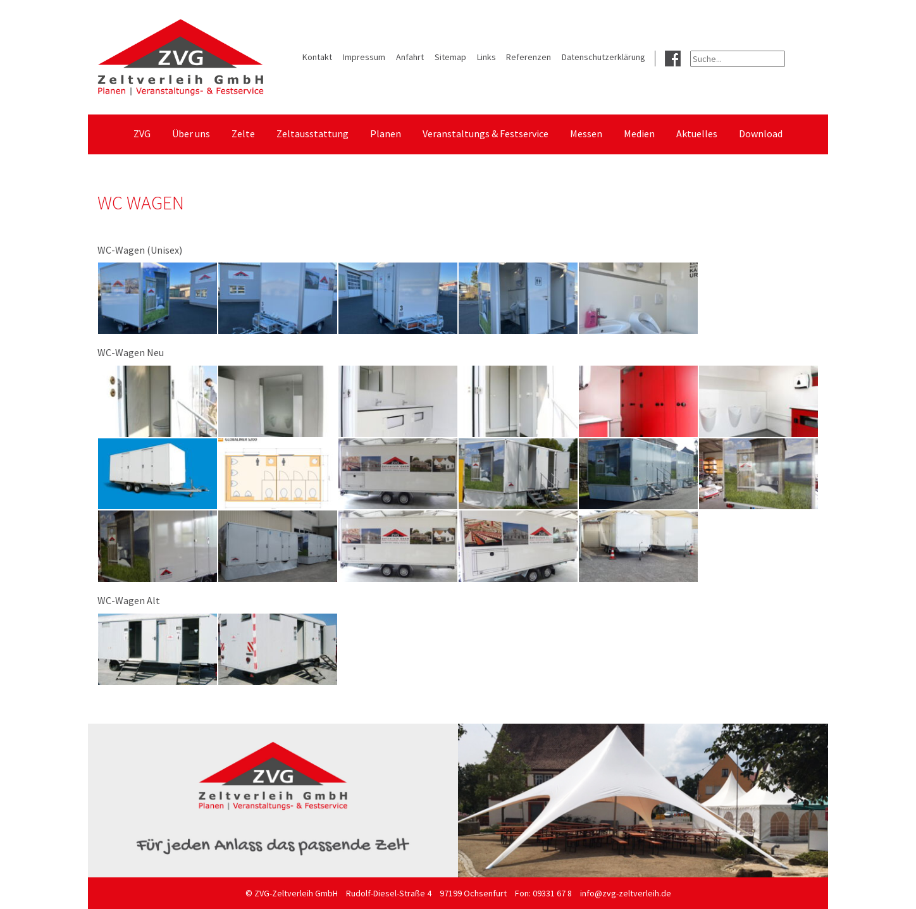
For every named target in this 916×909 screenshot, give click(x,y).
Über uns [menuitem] (191, 133)
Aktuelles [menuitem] (696, 133)
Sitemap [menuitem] (450, 57)
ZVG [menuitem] (142, 133)
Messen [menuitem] (586, 133)
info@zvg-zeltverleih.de (625, 893)
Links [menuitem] (486, 57)
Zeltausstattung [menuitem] (312, 133)
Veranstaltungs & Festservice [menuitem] (485, 133)
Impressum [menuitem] (364, 57)
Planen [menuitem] (385, 133)
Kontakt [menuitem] (317, 57)
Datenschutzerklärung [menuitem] (603, 57)
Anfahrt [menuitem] (410, 57)
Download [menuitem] (761, 133)
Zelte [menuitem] (243, 133)
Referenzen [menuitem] (528, 57)
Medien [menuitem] (639, 133)
